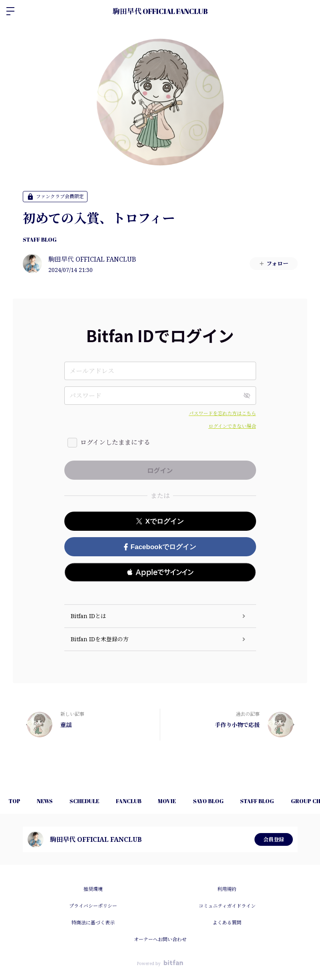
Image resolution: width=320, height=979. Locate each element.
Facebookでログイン (160, 547)
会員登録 (273, 839)
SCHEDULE (93, 801)
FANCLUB (140, 801)
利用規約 (227, 889)
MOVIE (182, 801)
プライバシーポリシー (93, 905)
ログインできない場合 (232, 426)
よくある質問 (227, 922)
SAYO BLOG (227, 801)
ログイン (307, 11)
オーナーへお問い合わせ (160, 939)
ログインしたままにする (115, 442)
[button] (160, 572)
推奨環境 (93, 889)
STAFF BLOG (40, 239)
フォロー (273, 263)
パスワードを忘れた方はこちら (222, 413)
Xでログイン (160, 521)
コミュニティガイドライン (227, 905)
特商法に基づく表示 (93, 922)
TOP (16, 801)
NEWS (50, 801)
